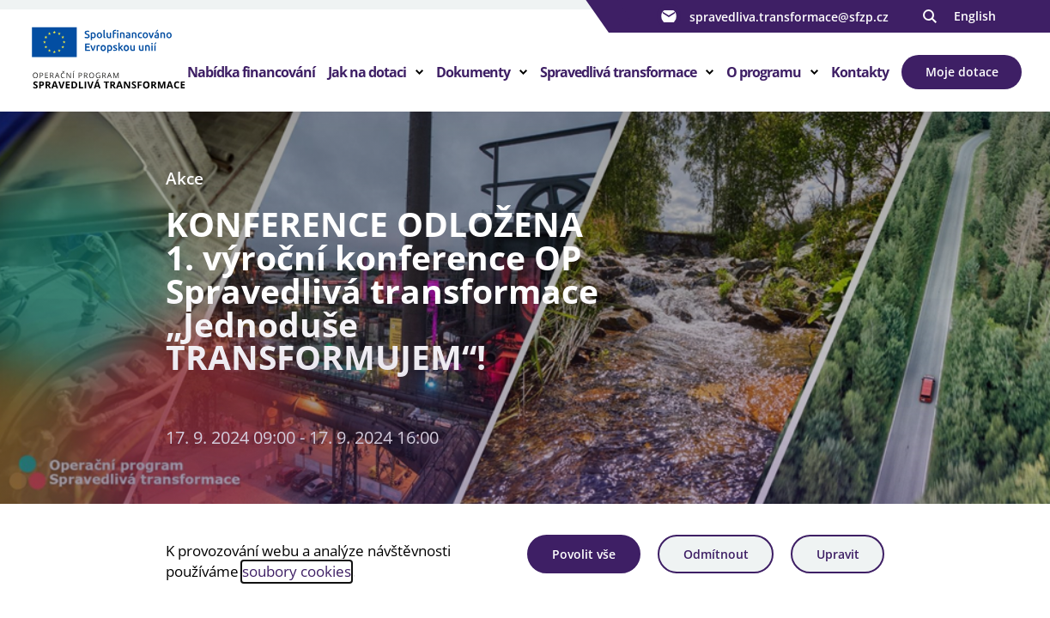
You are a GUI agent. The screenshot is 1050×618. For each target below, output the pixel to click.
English (975, 16)
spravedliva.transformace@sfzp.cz (773, 16)
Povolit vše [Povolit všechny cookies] (584, 554)
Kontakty (860, 72)
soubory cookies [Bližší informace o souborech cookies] (296, 571)
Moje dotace (962, 72)
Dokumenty (473, 72)
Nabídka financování (251, 72)
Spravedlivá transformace (618, 72)
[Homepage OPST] (107, 60)
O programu (763, 72)
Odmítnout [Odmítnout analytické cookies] (716, 554)
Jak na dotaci (367, 72)
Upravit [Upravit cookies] (837, 554)
